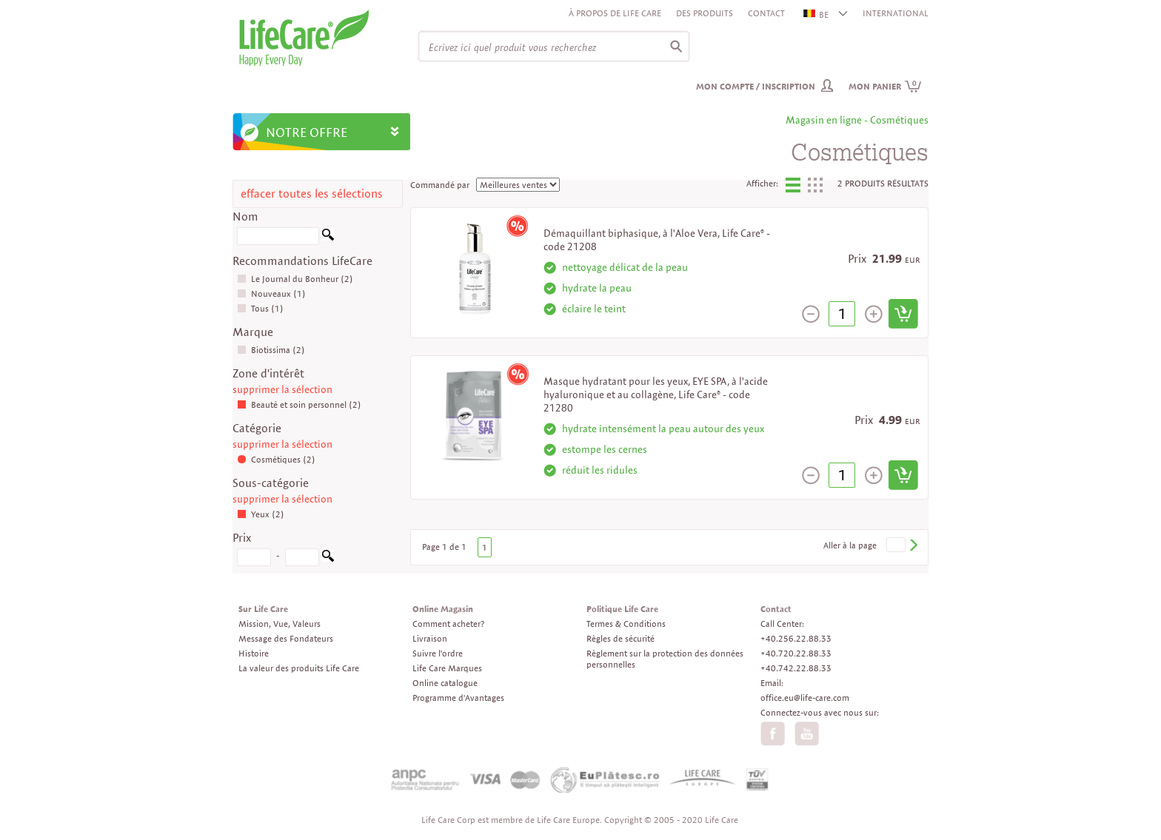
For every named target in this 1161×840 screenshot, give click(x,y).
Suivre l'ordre (437, 653)
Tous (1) (260, 308)
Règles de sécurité (620, 638)
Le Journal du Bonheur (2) (295, 278)
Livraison (429, 638)
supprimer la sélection (282, 389)
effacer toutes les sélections (312, 194)
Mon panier (885, 86)
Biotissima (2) (271, 349)
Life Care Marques (447, 667)
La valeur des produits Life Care (298, 667)
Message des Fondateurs (285, 638)
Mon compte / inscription (755, 86)
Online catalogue (445, 682)
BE (816, 14)
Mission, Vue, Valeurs (279, 623)
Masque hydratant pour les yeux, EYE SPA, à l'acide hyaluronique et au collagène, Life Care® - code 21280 (655, 394)
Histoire (253, 653)
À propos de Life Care (615, 13)
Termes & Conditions (626, 623)
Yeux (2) (260, 514)
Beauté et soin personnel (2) (299, 404)
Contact (766, 13)
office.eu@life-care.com (804, 697)
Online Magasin (442, 608)
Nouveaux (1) (271, 293)
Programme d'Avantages (458, 697)
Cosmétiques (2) (276, 459)
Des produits (704, 13)
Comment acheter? (448, 623)
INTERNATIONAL (896, 13)
